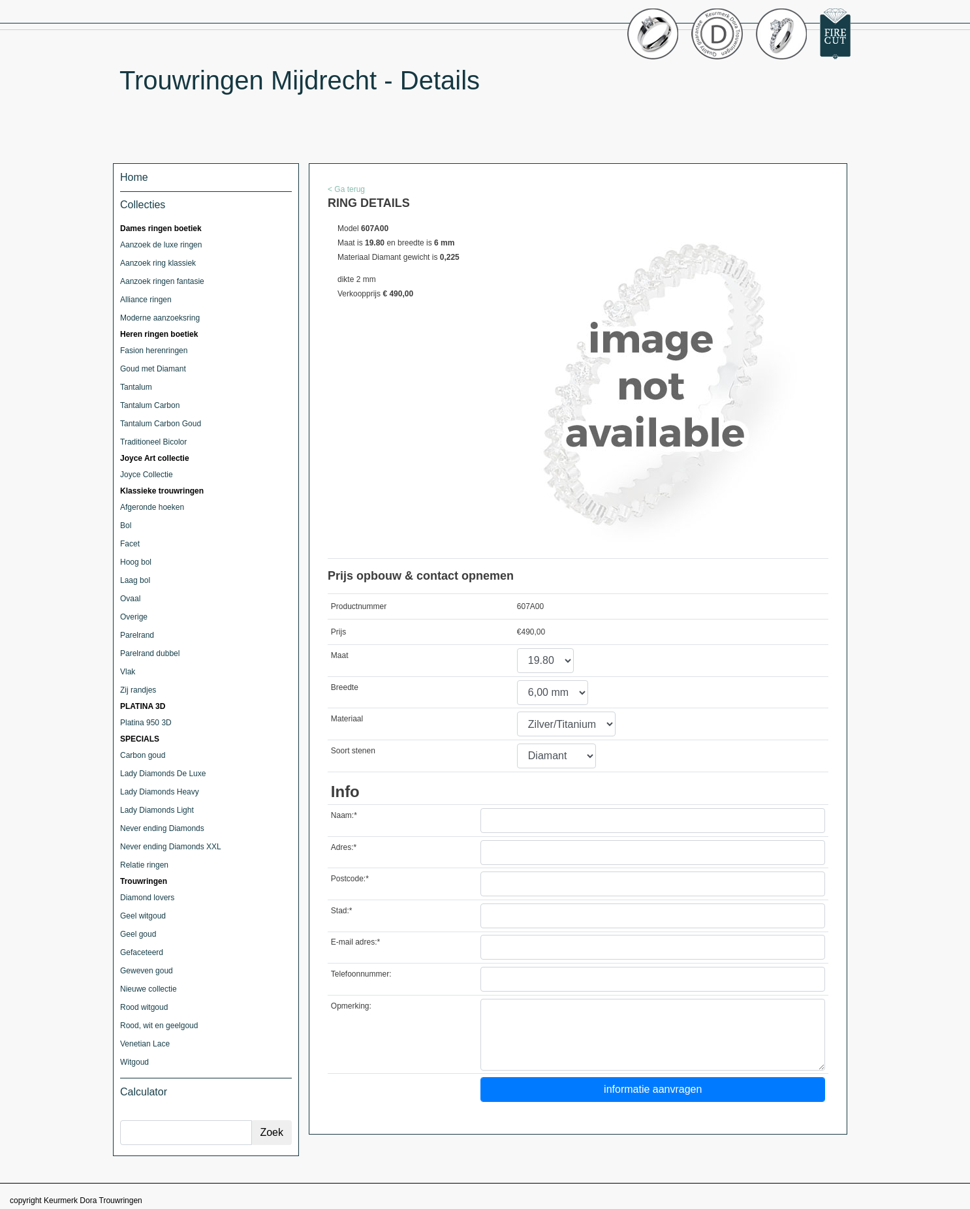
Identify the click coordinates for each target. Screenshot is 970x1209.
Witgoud (134, 1062)
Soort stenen (353, 750)
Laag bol (135, 580)
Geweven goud (146, 970)
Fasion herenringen (153, 350)
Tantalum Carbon (150, 405)
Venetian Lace (145, 1043)
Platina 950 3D (146, 722)
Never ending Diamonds (162, 828)
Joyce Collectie (146, 474)
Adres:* (343, 847)
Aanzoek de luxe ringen (161, 244)
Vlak (127, 671)
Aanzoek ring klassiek (158, 263)
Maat (340, 655)
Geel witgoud (143, 915)
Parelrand (137, 635)
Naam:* (344, 815)
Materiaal (347, 718)
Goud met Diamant (153, 368)
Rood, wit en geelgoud (159, 1025)
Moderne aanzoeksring (160, 317)
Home (134, 177)
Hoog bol (135, 562)
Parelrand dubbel (150, 653)
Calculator (143, 1091)
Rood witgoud (144, 1007)
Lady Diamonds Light (157, 810)
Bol (125, 525)
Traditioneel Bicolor (153, 442)
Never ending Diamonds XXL (170, 846)
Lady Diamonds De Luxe (163, 773)
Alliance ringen (146, 299)
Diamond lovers (147, 897)
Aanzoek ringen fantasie (162, 281)
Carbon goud (142, 755)
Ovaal (130, 598)
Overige (134, 616)
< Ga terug (346, 189)
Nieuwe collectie (148, 989)
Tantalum (136, 387)
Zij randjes (138, 690)
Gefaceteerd (141, 952)
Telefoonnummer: (361, 974)
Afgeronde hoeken (152, 507)
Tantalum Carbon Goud (160, 423)
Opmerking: (351, 1006)
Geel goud (138, 934)
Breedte (344, 687)
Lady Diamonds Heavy (159, 791)
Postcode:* (350, 878)
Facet (130, 543)
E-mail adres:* (355, 942)
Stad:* (341, 910)
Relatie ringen (144, 865)
